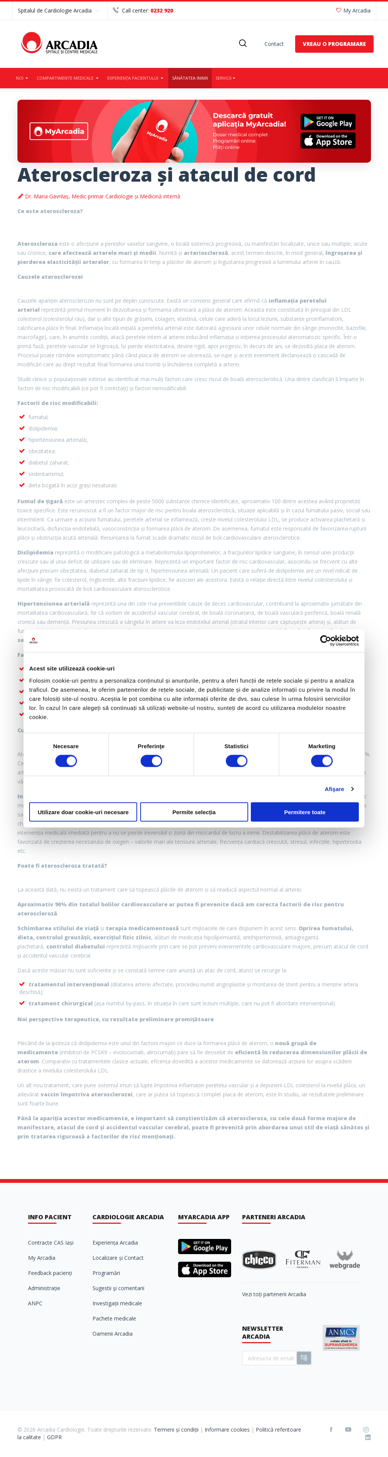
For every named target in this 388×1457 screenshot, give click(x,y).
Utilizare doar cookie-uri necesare (83, 812)
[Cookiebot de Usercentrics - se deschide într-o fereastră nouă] (326, 641)
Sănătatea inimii (190, 78)
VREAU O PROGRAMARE (334, 43)
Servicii (226, 78)
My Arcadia (353, 10)
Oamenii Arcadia (112, 1333)
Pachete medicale (114, 1318)
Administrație (44, 1288)
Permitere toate (304, 812)
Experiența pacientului (135, 78)
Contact (274, 43)
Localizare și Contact (118, 1257)
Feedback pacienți (50, 1272)
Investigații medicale (117, 1303)
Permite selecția (194, 812)
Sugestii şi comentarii (118, 1288)
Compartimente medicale (68, 78)
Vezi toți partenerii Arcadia (274, 1294)
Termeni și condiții (176, 1429)
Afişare (334, 789)
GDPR (54, 1437)
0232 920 (161, 10)
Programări (106, 1272)
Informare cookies (227, 1429)
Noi (23, 78)
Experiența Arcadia (115, 1242)
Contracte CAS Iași (51, 1242)
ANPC (35, 1303)
